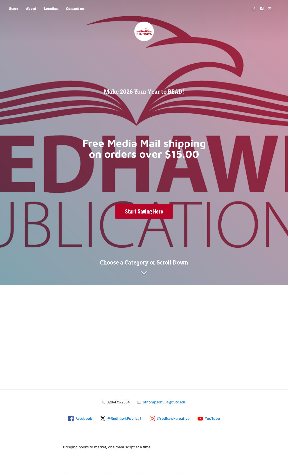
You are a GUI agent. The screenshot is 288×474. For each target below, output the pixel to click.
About (31, 8)
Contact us (75, 8)
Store (13, 8)
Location (51, 8)
